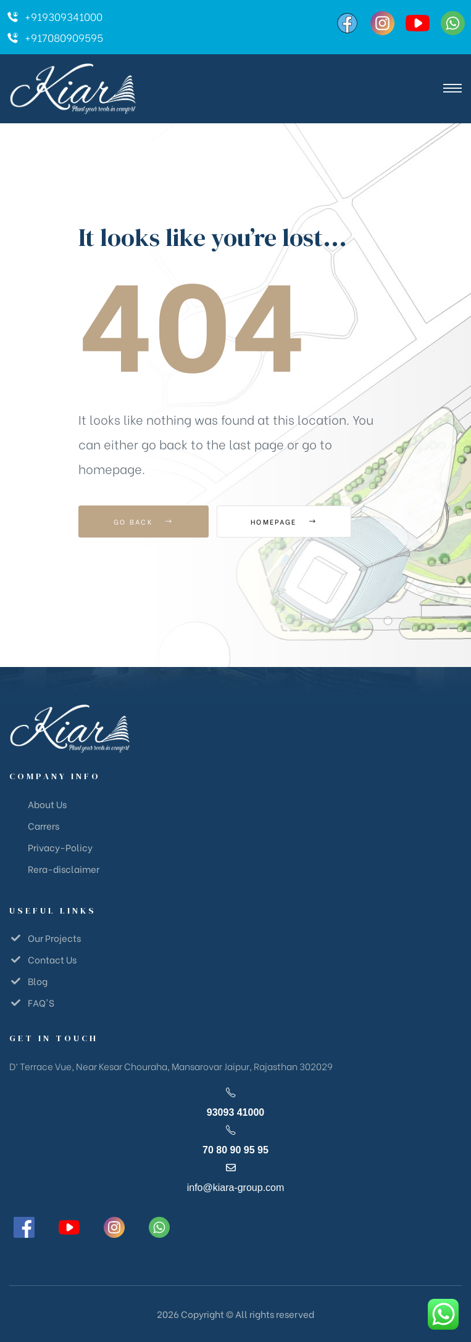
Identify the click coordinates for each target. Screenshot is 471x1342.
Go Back (143, 521)
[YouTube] (418, 23)
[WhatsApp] (453, 23)
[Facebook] (347, 23)
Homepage (285, 521)
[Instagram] (382, 23)
